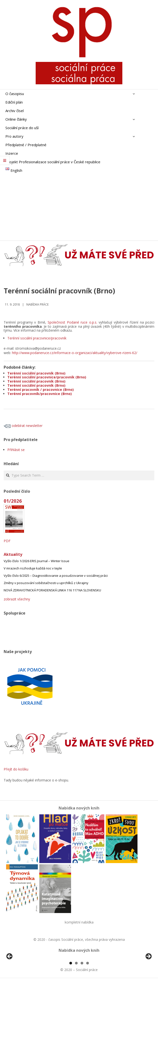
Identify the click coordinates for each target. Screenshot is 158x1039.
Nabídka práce (37, 304)
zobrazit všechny (17, 599)
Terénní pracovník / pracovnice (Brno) (40, 389)
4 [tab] (87, 1019)
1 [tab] (70, 1019)
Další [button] (148, 984)
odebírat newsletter (23, 425)
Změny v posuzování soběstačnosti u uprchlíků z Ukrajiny (46, 583)
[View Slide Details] (23, 986)
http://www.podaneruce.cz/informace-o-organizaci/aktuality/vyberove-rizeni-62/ (74, 352)
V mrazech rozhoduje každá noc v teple (33, 568)
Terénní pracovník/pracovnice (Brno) (39, 393)
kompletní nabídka (79, 922)
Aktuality (13, 554)
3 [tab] (82, 1019)
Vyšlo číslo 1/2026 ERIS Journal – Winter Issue (36, 561)
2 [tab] (76, 1019)
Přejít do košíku (16, 769)
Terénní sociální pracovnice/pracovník (36, 338)
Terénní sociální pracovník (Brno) (36, 373)
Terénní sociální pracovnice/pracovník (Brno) (46, 377)
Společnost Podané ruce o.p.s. (72, 322)
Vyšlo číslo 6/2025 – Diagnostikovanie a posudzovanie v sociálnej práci (56, 575)
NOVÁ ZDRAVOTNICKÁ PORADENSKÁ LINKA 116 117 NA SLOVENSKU (52, 590)
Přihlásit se (16, 449)
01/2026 (13, 501)
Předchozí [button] (9, 984)
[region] (79, 986)
